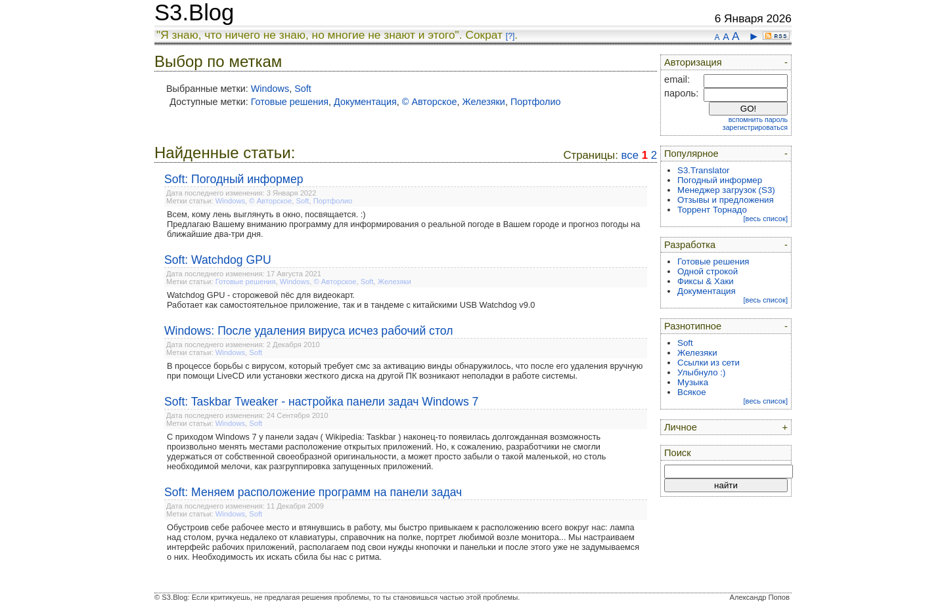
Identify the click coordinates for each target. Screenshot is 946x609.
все (630, 155)
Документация (365, 101)
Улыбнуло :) (701, 372)
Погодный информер (719, 180)
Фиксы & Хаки (705, 281)
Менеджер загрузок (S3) (726, 190)
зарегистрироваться (755, 127)
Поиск (677, 453)
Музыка (692, 382)
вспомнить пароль (758, 119)
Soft (302, 88)
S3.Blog (194, 12)
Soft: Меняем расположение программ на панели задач (313, 492)
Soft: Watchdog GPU (217, 259)
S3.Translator (703, 170)
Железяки (483, 101)
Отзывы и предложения (725, 200)
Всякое (691, 392)
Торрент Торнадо (712, 210)
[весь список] (765, 218)
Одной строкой (707, 271)
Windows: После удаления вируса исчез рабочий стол (308, 330)
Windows (270, 88)
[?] (510, 36)
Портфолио (535, 101)
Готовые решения (289, 101)
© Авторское (429, 101)
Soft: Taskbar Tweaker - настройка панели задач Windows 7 (321, 401)
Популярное (691, 153)
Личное (680, 427)
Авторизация (693, 62)
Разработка (689, 245)
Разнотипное (692, 326)
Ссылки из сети (708, 363)
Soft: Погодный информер (234, 179)
